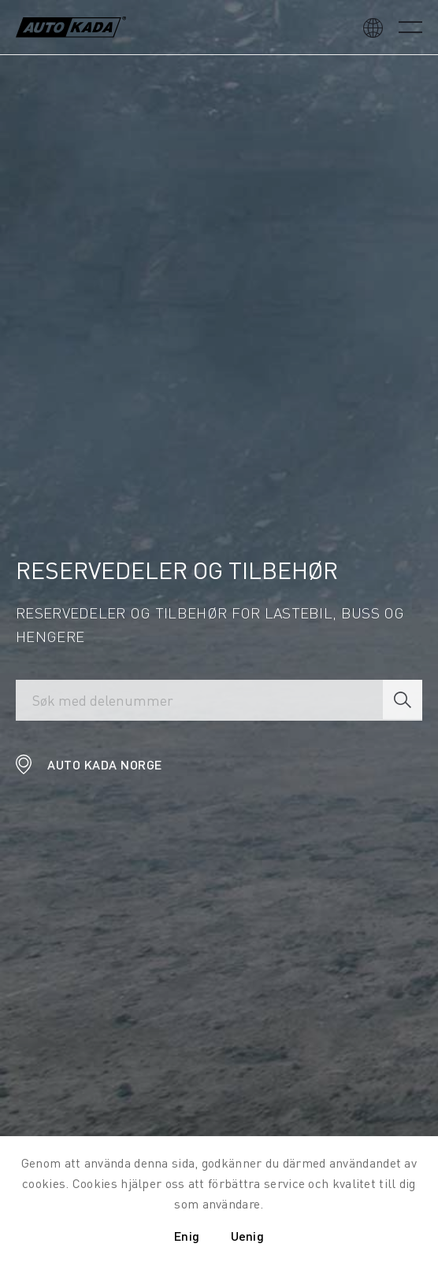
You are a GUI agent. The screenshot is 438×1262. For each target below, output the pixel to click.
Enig (186, 1235)
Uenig (248, 1235)
